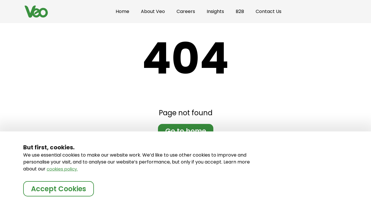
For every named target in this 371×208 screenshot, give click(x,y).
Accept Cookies (58, 189)
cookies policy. (62, 169)
